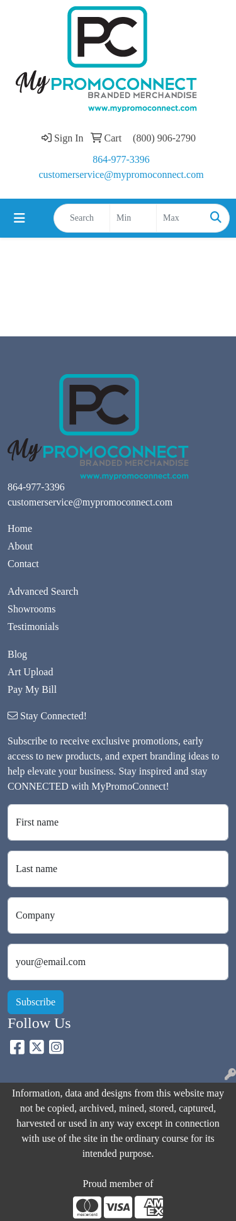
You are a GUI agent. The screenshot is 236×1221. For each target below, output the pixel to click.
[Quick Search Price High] (179, 218)
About (20, 546)
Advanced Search (43, 591)
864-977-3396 (121, 159)
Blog (17, 654)
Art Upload (30, 671)
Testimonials (33, 626)
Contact (23, 563)
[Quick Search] (81, 218)
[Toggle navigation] (19, 218)
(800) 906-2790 (164, 138)
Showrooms (31, 609)
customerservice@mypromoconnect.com (120, 174)
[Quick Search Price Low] (133, 218)
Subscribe (35, 1002)
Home (20, 528)
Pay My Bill (32, 689)
